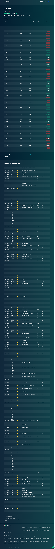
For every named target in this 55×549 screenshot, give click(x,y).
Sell (13, 13)
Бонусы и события (20, 3)
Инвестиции (10, 3)
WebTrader (41, 1)
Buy (7, 13)
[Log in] (43, 4)
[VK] (10, 532)
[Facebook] (5, 532)
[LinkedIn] (8, 532)
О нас (25, 3)
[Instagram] (4, 532)
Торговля (5, 3)
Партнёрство (15, 3)
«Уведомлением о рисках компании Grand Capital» (16, 540)
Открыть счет (29, 3)
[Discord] (9, 532)
